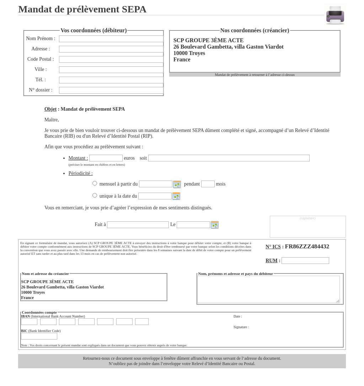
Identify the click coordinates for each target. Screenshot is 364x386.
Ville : (40, 69)
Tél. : (41, 79)
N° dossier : (40, 90)
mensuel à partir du (119, 184)
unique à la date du (119, 196)
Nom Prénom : (40, 38)
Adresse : (40, 48)
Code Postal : (40, 59)
